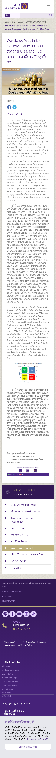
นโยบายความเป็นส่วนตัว (12, 592)
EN (15, 15)
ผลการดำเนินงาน (9, 674)
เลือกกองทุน (6, 666)
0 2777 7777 (21, 629)
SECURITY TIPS (8, 601)
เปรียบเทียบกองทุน (9, 678)
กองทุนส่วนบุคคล (16, 704)
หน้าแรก (8, 22)
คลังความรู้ (18, 22)
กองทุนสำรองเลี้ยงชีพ (13, 711)
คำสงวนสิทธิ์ (7, 596)
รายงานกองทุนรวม (9, 685)
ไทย (7, 15)
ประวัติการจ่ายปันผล (10, 681)
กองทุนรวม (11, 661)
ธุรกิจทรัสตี (6, 696)
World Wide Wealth (36, 22)
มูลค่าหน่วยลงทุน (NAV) (11, 670)
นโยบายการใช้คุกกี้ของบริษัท (37, 739)
